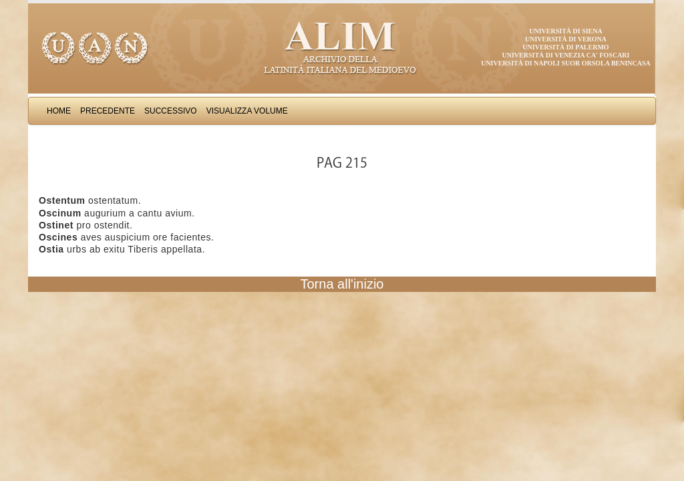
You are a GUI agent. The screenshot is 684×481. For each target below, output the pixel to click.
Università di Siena (565, 31)
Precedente (107, 111)
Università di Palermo (565, 47)
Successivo (170, 111)
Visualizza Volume (247, 111)
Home (59, 111)
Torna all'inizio (342, 284)
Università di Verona (566, 39)
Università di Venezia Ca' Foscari (566, 55)
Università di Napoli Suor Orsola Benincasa (566, 63)
